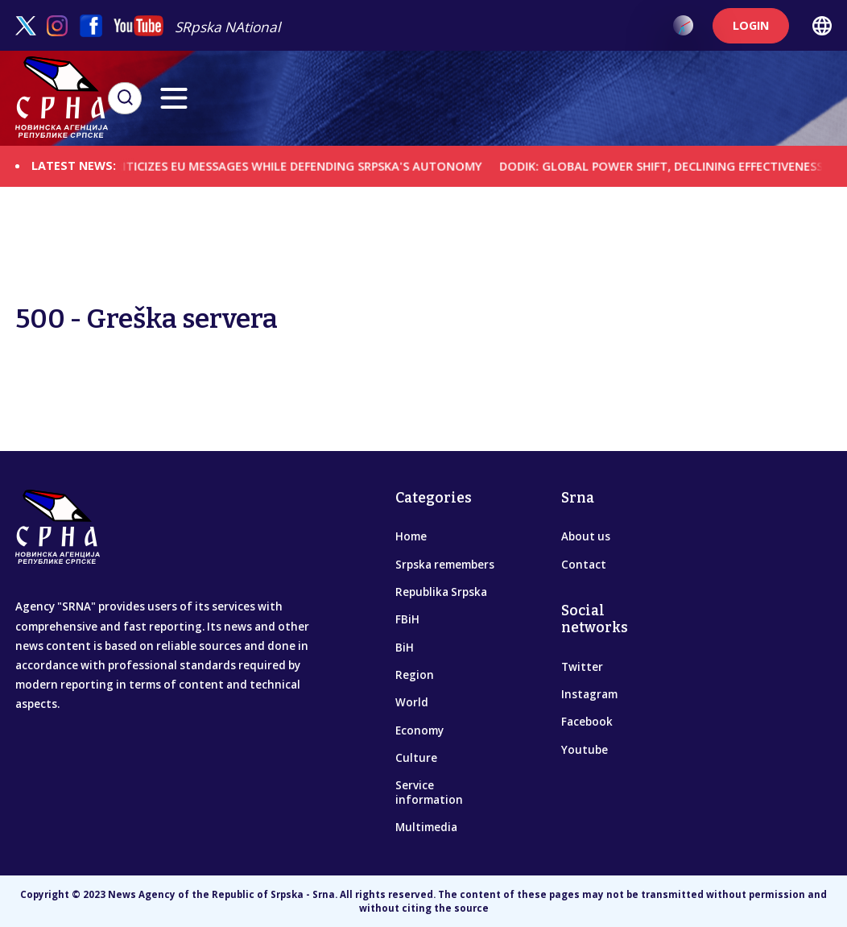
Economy (419, 730)
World (411, 702)
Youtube (584, 750)
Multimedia (426, 827)
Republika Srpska (441, 592)
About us (585, 536)
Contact (583, 564)
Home (411, 536)
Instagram (589, 694)
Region (414, 675)
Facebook (587, 721)
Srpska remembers (444, 564)
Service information (429, 792)
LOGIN (751, 25)
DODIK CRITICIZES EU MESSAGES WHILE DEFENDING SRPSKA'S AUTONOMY (286, 165)
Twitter (582, 667)
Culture (416, 758)
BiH (404, 647)
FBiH (407, 619)
